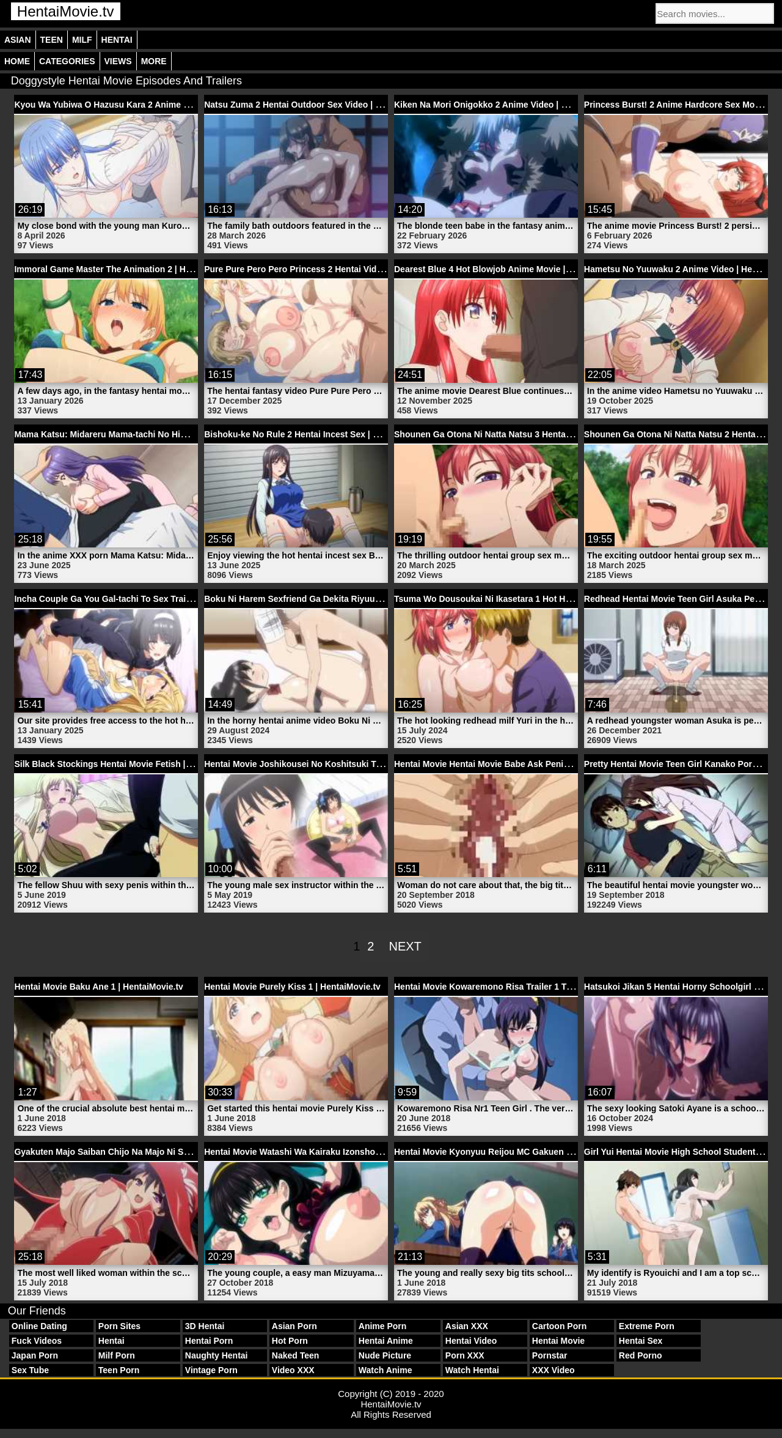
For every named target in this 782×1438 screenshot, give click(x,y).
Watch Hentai (472, 1370)
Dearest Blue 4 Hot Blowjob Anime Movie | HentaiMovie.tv (511, 269)
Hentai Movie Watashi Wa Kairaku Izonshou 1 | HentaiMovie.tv (329, 1152)
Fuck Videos (37, 1341)
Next (405, 946)
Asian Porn (294, 1326)
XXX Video (553, 1370)
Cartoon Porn (559, 1326)
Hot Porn (290, 1341)
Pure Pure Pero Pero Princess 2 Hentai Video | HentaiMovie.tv (329, 269)
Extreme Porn (646, 1326)
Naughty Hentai (216, 1355)
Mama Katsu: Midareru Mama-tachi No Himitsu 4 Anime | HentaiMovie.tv (159, 434)
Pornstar (550, 1355)
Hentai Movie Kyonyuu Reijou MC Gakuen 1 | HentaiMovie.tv (516, 1152)
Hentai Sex (641, 1341)
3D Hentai (205, 1326)
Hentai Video (471, 1341)
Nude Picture (385, 1355)
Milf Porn (116, 1355)
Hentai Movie (558, 1341)
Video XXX (293, 1370)
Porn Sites (119, 1326)
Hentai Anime (386, 1341)
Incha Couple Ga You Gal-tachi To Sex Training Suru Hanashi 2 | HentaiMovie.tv (175, 599)
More (154, 61)
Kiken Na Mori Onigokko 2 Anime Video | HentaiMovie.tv (507, 104)
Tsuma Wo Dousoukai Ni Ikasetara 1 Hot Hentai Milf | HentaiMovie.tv (532, 599)
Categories (67, 61)
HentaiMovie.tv (65, 11)
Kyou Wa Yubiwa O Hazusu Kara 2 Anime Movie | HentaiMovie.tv (144, 104)
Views (118, 61)
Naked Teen (296, 1355)
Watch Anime (385, 1370)
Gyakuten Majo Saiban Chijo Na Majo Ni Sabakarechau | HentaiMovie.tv (158, 1152)
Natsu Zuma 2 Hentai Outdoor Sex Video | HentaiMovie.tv (320, 104)
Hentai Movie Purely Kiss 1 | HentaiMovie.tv (292, 986)
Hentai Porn (209, 1341)
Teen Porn (118, 1370)
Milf (82, 40)
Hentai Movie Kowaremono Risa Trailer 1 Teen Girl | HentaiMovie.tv (529, 986)
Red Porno (640, 1355)
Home (17, 61)
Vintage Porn (211, 1370)
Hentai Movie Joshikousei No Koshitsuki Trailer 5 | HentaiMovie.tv (337, 764)
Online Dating (39, 1326)
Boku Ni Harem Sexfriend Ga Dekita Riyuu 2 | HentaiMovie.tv (326, 599)
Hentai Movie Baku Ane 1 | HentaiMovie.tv (98, 986)
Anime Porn (383, 1326)
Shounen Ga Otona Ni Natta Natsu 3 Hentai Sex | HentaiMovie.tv (523, 434)
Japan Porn (35, 1355)
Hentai (117, 40)
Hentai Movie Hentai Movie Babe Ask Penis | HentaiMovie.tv (515, 764)
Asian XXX (466, 1326)
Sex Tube (30, 1370)
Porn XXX (464, 1355)
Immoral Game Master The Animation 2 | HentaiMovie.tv (126, 269)
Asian (17, 40)
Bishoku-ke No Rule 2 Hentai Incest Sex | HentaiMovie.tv (318, 434)
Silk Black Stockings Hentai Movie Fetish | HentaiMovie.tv (131, 764)
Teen (51, 40)
